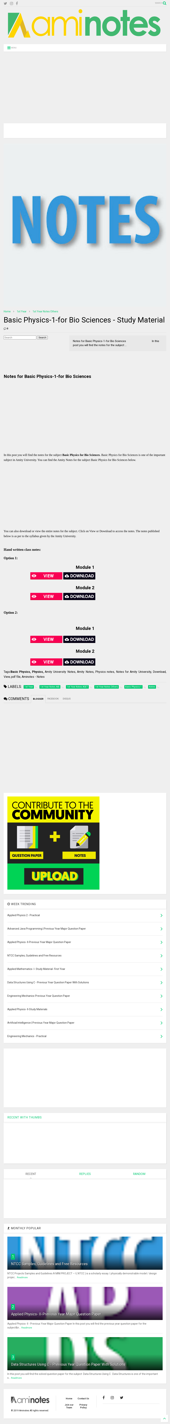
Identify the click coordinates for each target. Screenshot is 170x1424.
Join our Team (69, 1406)
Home (7, 311)
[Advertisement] (85, 83)
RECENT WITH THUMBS (24, 1117)
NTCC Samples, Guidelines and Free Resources (49, 1264)
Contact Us (83, 1398)
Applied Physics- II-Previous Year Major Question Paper (56, 1314)
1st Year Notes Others (45, 311)
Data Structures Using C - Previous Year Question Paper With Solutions (68, 1364)
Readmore (22, 1277)
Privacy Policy (83, 1406)
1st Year (22, 311)
